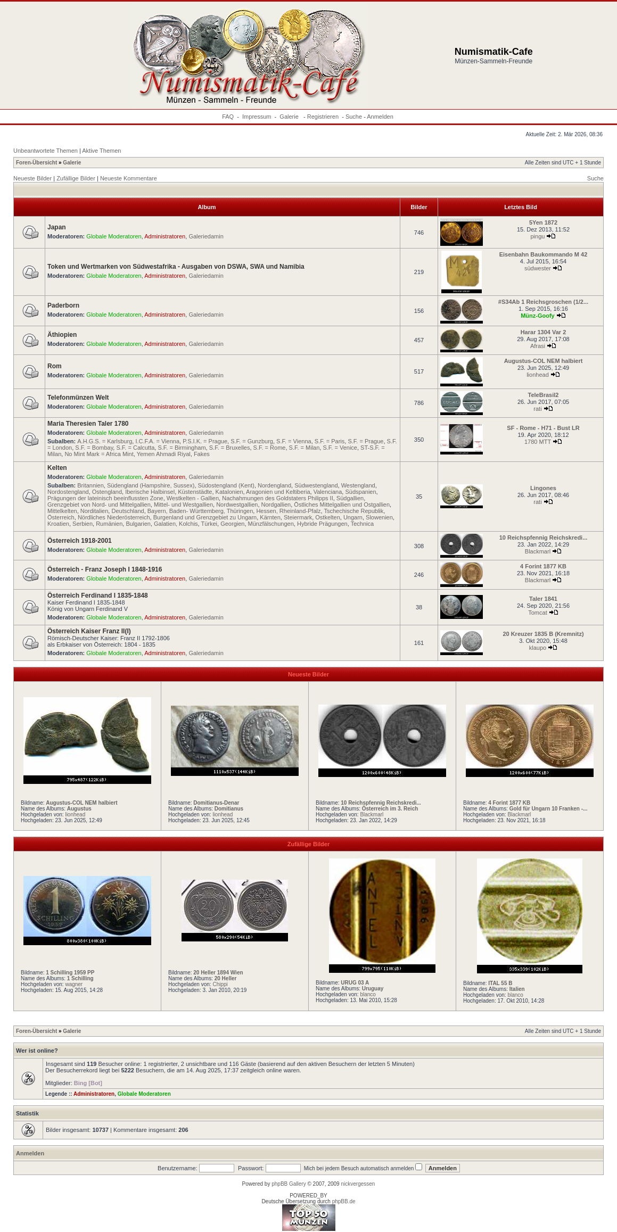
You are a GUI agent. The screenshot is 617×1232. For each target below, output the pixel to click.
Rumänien (109, 523)
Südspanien (360, 492)
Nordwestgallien (237, 504)
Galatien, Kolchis (176, 523)
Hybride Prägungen (322, 523)
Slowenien (379, 517)
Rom (54, 366)
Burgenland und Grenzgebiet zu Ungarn (205, 517)
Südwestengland (316, 485)
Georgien (232, 523)
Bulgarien (138, 523)
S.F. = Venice (340, 447)
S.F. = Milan (304, 447)
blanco (367, 994)
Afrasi (537, 346)
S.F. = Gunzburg (252, 441)
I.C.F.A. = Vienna (157, 441)
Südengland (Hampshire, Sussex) (150, 485)
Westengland (358, 485)
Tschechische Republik (353, 511)
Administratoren (164, 236)
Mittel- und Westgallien (183, 504)
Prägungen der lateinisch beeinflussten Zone (105, 498)
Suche (353, 116)
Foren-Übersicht (36, 163)
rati (537, 409)
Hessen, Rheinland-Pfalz (288, 511)
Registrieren (323, 116)
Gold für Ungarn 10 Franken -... (548, 809)
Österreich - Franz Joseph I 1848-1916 (104, 569)
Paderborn (63, 305)
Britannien (90, 485)
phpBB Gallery (289, 1184)
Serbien (82, 523)
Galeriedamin (205, 236)
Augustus (79, 809)
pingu (538, 236)
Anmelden (380, 116)
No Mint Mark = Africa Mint (98, 454)
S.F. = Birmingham (181, 447)
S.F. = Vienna (293, 441)
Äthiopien (62, 334)
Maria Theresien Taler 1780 (88, 423)
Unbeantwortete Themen (45, 150)
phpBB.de (344, 1201)
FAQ (228, 116)
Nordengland (274, 485)
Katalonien (229, 492)
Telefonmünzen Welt (78, 397)
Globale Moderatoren (113, 236)
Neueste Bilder (32, 178)
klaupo (537, 647)
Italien (517, 989)
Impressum (256, 116)
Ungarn (353, 517)
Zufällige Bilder (75, 178)
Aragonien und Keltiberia (278, 492)
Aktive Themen (101, 150)
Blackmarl (537, 551)
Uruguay (373, 988)
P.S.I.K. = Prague (205, 441)
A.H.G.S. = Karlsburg (104, 441)
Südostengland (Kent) (226, 485)
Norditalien (94, 511)
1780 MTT (537, 442)
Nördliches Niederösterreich (114, 517)
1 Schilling (80, 978)
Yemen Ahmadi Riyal (164, 454)
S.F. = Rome (269, 447)
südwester (537, 268)
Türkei (209, 523)
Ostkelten (327, 517)
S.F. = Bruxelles (229, 447)
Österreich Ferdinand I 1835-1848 (97, 595)
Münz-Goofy (538, 315)
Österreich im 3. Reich (390, 809)
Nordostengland (68, 492)
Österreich (61, 517)
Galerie (289, 116)
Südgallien (350, 498)
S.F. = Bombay (94, 447)
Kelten (57, 468)
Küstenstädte (195, 492)
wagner (74, 984)
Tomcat (537, 612)
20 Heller (226, 978)
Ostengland (107, 492)
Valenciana (328, 492)
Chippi (219, 984)
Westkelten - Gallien (193, 498)
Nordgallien (276, 504)
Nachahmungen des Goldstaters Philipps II (277, 498)
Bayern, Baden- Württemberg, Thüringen (200, 511)
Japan (56, 227)
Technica (362, 523)
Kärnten (270, 517)
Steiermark (298, 517)
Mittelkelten (62, 511)
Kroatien (58, 523)
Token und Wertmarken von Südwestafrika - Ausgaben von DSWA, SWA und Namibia (176, 266)
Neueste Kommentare (128, 178)
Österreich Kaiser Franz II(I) (89, 631)
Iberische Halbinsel (150, 492)
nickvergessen (358, 1184)
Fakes (202, 454)
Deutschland (127, 511)
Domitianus (229, 809)
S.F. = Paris (330, 441)
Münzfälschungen (271, 523)
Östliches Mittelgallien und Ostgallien (342, 504)
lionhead (537, 374)
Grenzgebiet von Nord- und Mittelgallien (99, 504)
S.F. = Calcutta (135, 447)
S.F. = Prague (365, 441)
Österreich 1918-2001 (79, 540)
